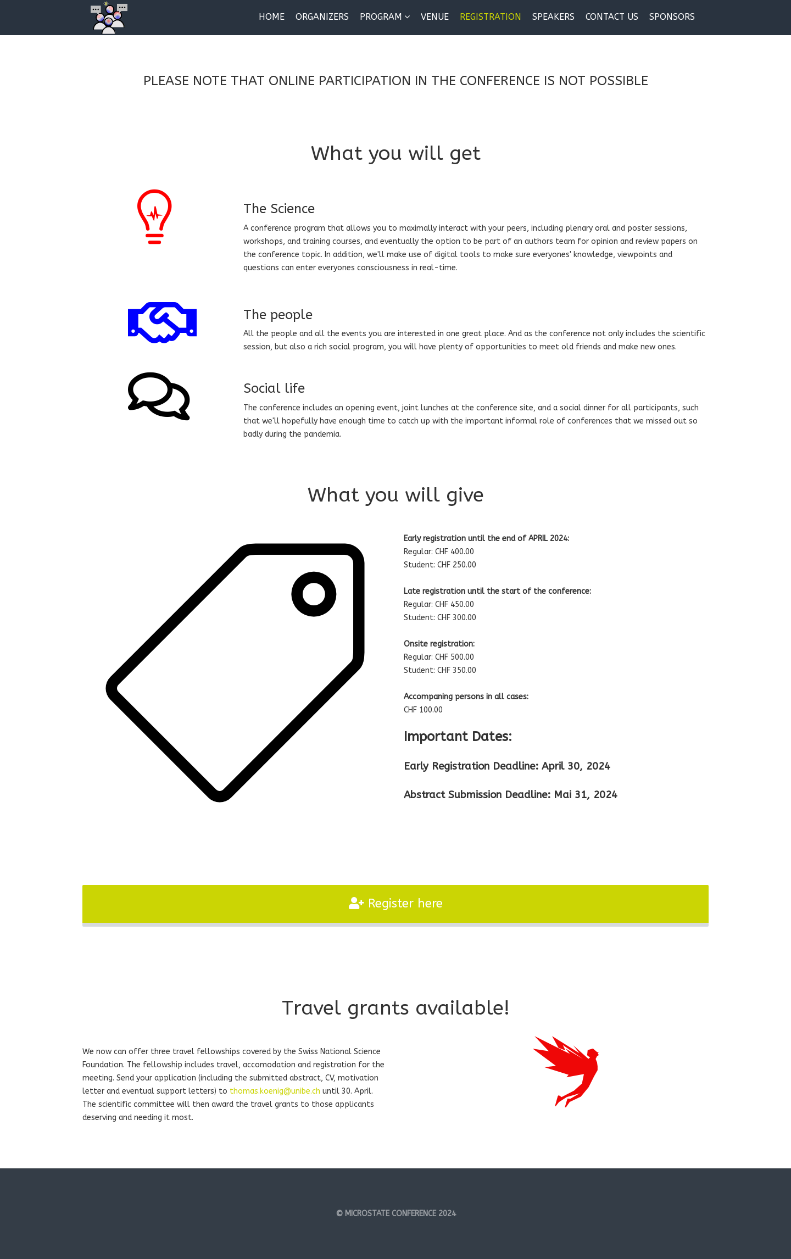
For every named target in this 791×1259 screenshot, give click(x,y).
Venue (435, 17)
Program (381, 17)
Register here (396, 903)
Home (272, 17)
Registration (490, 17)
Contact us (612, 17)
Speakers (553, 17)
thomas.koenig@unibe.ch (275, 1091)
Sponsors (672, 17)
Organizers (322, 17)
